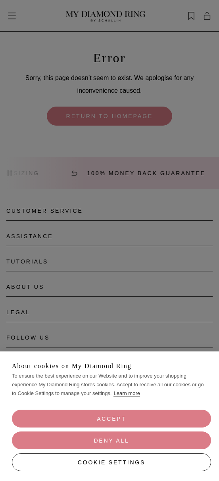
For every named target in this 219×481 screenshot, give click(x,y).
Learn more (126, 393)
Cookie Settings (111, 462)
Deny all (111, 440)
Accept (111, 419)
